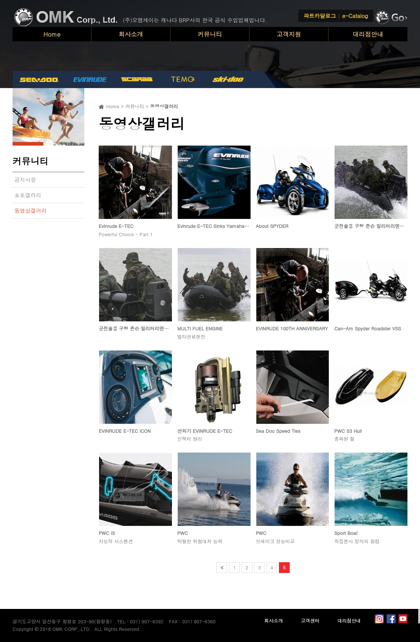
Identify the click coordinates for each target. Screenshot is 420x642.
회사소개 (131, 34)
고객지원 (289, 34)
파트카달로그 (320, 15)
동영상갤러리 (30, 210)
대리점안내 (368, 34)
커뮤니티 (210, 34)
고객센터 (310, 620)
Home (52, 34)
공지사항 (25, 179)
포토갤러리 (27, 195)
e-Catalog (355, 15)
